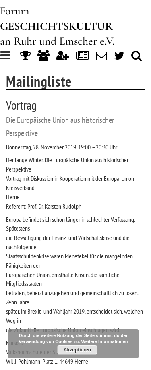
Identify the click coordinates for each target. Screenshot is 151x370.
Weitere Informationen (104, 341)
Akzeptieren (77, 350)
